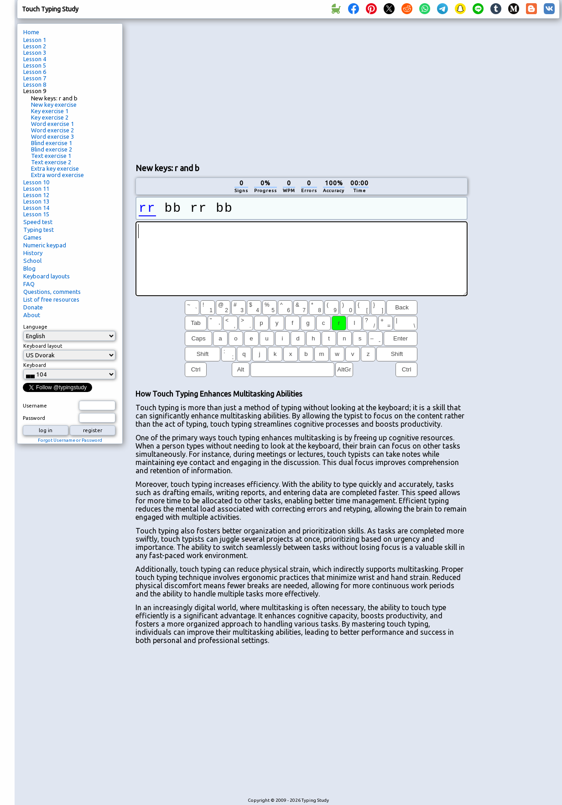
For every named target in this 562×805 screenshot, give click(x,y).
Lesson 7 (34, 78)
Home (31, 32)
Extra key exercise (55, 168)
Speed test (37, 222)
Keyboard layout (42, 346)
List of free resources (51, 299)
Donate (33, 307)
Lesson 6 (34, 71)
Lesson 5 (34, 65)
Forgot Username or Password (70, 440)
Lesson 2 (34, 46)
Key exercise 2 (49, 117)
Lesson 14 (36, 207)
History (32, 253)
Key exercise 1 (49, 111)
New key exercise (54, 104)
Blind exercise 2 (51, 149)
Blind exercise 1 (51, 143)
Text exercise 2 (51, 162)
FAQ (29, 284)
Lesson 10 (36, 182)
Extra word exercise (57, 175)
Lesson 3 (34, 52)
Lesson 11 (36, 188)
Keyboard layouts (46, 276)
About (31, 315)
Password (34, 418)
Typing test (38, 229)
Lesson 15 (36, 214)
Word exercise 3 (52, 136)
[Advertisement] (301, 89)
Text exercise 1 (51, 155)
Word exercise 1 (52, 123)
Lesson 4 (34, 59)
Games (32, 237)
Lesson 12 (36, 195)
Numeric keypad (44, 245)
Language (35, 326)
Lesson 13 (36, 201)
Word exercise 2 (52, 130)
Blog (29, 268)
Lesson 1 (34, 40)
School (32, 260)
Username (35, 405)
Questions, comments (52, 291)
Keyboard (34, 365)
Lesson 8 (34, 84)
